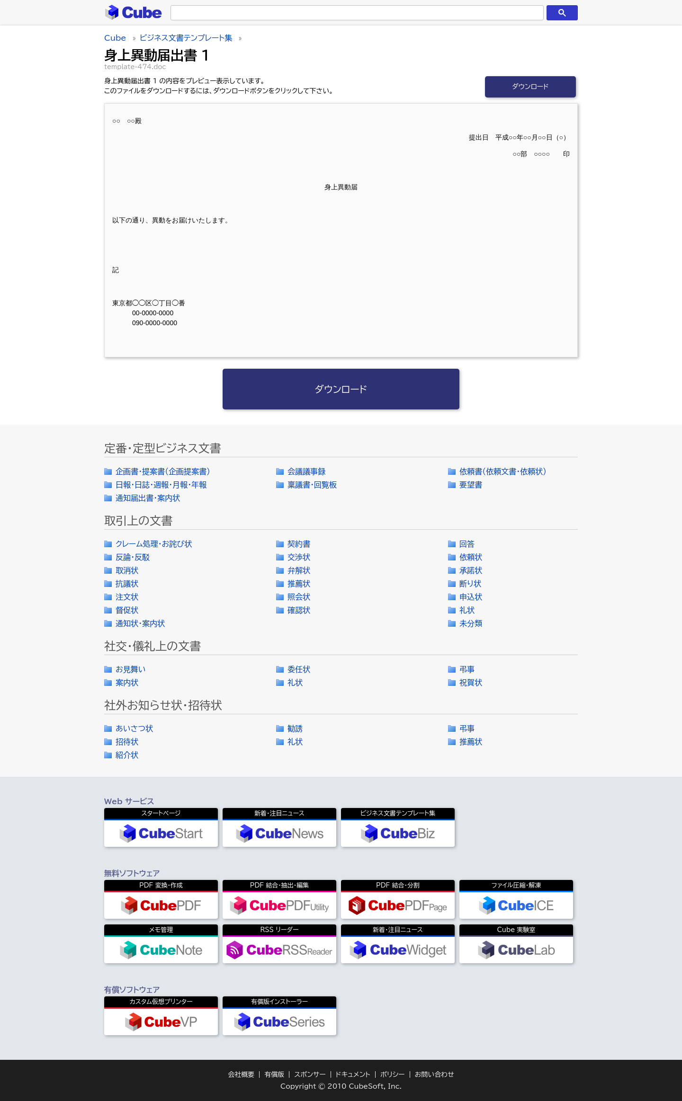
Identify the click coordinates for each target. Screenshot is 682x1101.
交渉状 (298, 557)
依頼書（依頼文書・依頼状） (503, 471)
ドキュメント (353, 1074)
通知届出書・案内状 (148, 498)
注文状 (127, 597)
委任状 (298, 669)
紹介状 (127, 755)
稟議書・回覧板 (312, 484)
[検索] (355, 13)
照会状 (298, 597)
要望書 (470, 484)
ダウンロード (530, 86)
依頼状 (470, 557)
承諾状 (470, 570)
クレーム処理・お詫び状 (154, 544)
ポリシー (392, 1074)
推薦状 (298, 583)
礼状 (467, 610)
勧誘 (295, 728)
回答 (467, 544)
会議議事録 (306, 471)
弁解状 (298, 570)
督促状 (127, 610)
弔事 (467, 669)
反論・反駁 (133, 557)
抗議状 (127, 583)
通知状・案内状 (140, 623)
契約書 (298, 544)
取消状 (127, 570)
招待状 (127, 742)
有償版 (274, 1074)
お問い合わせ (434, 1074)
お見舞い (131, 669)
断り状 (470, 583)
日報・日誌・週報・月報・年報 (161, 484)
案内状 (127, 682)
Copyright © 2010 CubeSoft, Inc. (341, 1086)
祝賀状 (470, 682)
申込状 (470, 597)
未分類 (470, 623)
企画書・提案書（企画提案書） (163, 471)
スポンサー (310, 1074)
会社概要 (241, 1074)
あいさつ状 (134, 728)
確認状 (298, 610)
